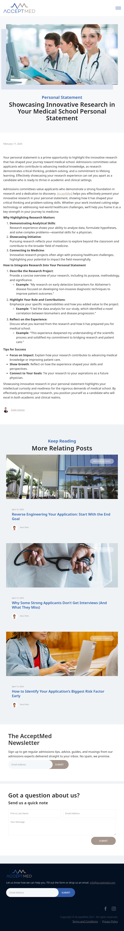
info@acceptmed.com (102, 882)
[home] (19, 8)
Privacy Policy (110, 921)
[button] (118, 8)
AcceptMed (65, 193)
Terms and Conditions (85, 921)
